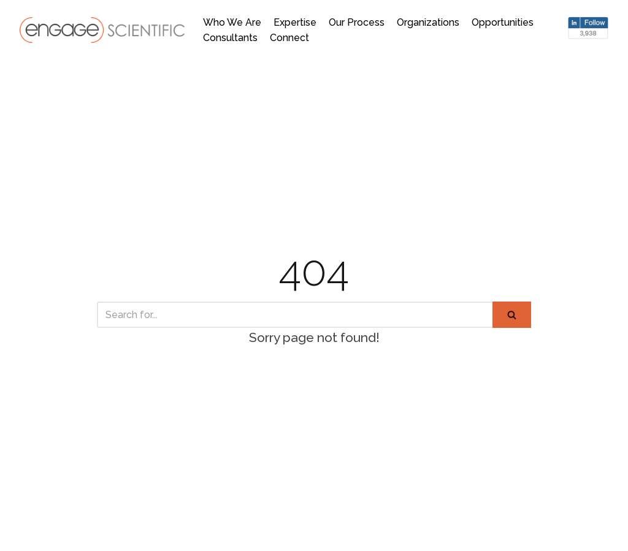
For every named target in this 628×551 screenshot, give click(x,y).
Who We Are (232, 22)
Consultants (230, 38)
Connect (289, 38)
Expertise (295, 22)
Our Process (357, 22)
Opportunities (503, 22)
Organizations (428, 22)
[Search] (294, 315)
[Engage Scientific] (102, 29)
